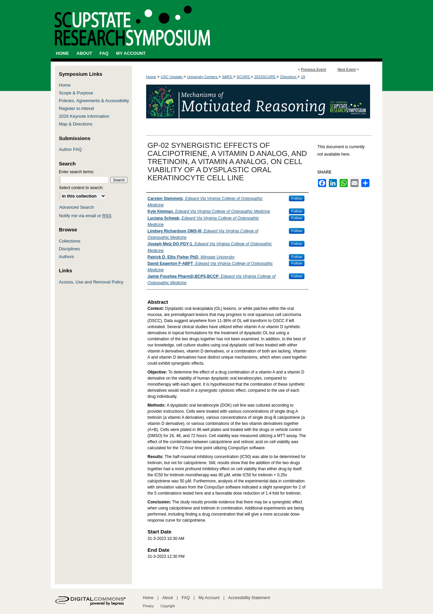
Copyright (167, 606)
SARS (227, 77)
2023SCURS (265, 77)
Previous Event (313, 69)
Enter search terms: (76, 171)
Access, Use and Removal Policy (91, 282)
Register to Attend (76, 108)
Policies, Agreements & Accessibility (94, 100)
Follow (296, 198)
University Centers (203, 77)
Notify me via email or (85, 215)
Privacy (148, 606)
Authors (66, 256)
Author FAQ (70, 149)
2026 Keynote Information (84, 116)
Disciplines (69, 248)
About (167, 597)
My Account (209, 597)
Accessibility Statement (249, 597)
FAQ (186, 597)
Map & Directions (75, 124)
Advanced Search (76, 207)
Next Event (347, 69)
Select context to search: (81, 187)
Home (151, 77)
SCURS (243, 77)
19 (303, 77)
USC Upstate (172, 77)
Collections (70, 241)
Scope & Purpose (76, 92)
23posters (288, 77)
